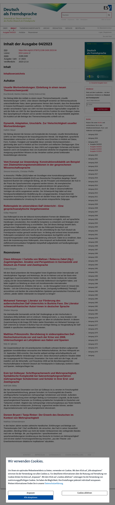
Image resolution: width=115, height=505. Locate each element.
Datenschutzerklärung (54, 484)
